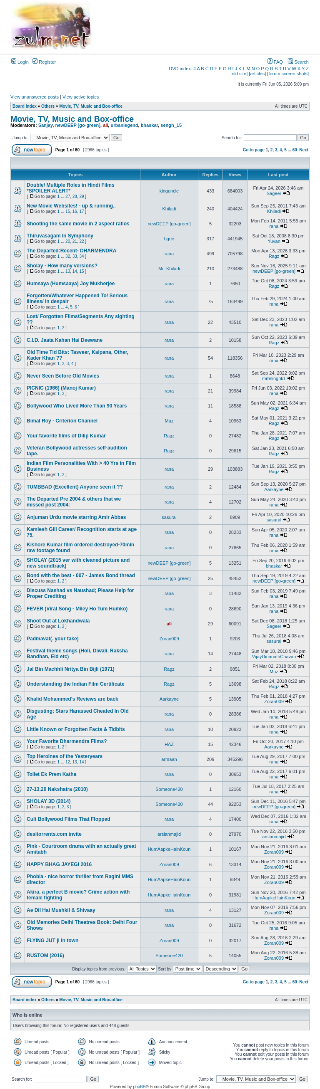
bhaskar (149, 125)
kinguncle (169, 190)
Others (48, 106)
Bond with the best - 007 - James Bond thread (81, 575)
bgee (169, 238)
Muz (169, 420)
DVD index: (180, 68)
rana (273, 226)
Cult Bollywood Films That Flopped (68, 819)
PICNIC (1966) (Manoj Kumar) (61, 388)
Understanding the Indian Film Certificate (76, 684)
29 (81, 196)
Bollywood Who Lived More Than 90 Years (77, 406)
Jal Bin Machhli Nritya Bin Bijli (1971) (71, 669)
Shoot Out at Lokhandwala (58, 621)
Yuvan (274, 241)
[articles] (257, 73)
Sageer (274, 193)
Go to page (254, 150)
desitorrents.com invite (54, 834)
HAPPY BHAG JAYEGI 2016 (59, 864)
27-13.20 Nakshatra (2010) (57, 789)
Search (298, 61)
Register (44, 61)
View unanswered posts (34, 96)
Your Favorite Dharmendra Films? (67, 741)
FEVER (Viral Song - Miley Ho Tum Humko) (77, 609)
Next (303, 150)
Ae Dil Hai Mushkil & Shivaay (61, 910)
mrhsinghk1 (274, 378)
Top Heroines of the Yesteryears (64, 756)
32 (67, 256)
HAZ (169, 744)
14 (74, 271)
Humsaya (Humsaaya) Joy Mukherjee (71, 283)
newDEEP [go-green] (77, 125)
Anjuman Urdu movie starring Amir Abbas (76, 517)
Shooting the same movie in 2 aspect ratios (78, 224)
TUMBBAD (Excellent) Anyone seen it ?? (75, 487)
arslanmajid (169, 834)
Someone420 (168, 789)
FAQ (275, 61)
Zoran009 (169, 638)
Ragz (274, 256)
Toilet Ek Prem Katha (51, 774)
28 (74, 196)
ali (105, 125)
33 (74, 256)
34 (81, 256)
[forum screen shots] (288, 73)
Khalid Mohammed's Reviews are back (72, 699)
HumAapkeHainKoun (169, 849)
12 (67, 762)
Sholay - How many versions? (62, 266)
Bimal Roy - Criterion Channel (62, 421)
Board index (24, 106)
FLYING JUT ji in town (52, 940)
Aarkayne (273, 489)
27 (67, 196)
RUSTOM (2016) (45, 955)
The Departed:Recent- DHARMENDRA (71, 251)
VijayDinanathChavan (274, 656)
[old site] (239, 73)
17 (81, 211)
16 (74, 211)
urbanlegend (124, 125)
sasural (169, 517)
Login (20, 61)
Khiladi (169, 208)
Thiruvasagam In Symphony (60, 236)
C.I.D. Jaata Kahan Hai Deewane (64, 340)
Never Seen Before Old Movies (63, 376)
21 (74, 241)
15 (67, 211)
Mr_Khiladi (169, 268)
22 (81, 241)
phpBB (139, 1086)
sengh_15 (171, 125)
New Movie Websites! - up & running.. (71, 206)
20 (67, 241)
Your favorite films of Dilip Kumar (66, 436)
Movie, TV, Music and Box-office (90, 106)
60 (294, 150)
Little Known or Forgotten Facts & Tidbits (76, 729)
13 (67, 271)
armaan (169, 759)
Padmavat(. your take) (53, 639)
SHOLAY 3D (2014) (48, 801)
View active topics (80, 96)
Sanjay (45, 125)
